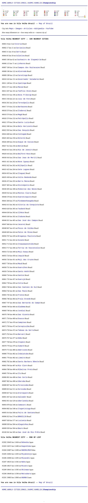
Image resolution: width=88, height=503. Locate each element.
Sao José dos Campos (28, 220)
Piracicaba (23, 385)
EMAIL (24, 3)
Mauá (20, 264)
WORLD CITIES (13, 3)
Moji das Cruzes (26, 260)
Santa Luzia (24, 122)
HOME (4, 3)
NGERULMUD (26, 450)
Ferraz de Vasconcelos (29, 248)
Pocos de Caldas (26, 228)
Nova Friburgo (25, 95)
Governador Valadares (28, 79)
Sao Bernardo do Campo (29, 303)
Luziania (22, 421)
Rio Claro (23, 366)
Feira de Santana (26, 413)
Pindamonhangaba (26, 201)
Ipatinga (22, 83)
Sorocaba (22, 389)
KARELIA (38, 3)
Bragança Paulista (27, 236)
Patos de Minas (25, 232)
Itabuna (21, 217)
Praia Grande (24, 299)
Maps (11, 29)
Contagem (22, 134)
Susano (21, 240)
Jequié (21, 256)
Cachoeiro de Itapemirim (29, 60)
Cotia (20, 283)
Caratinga (23, 75)
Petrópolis (23, 118)
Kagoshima (26, 446)
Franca (21, 295)
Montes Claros (25, 193)
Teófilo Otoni (25, 91)
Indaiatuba (23, 354)
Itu (19, 373)
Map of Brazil (46, 24)
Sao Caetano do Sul (27, 287)
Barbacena (23, 107)
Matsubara (26, 474)
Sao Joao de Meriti (27, 158)
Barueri (21, 334)
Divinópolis (24, 185)
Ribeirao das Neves (27, 189)
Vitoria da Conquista (28, 205)
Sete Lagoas (24, 169)
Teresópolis (24, 103)
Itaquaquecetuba (26, 244)
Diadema (21, 307)
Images (18, 29)
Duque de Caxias (26, 142)
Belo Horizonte (25, 126)
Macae (20, 87)
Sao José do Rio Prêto (29, 432)
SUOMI (30, 3)
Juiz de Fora (24, 99)
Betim (20, 146)
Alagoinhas (23, 424)
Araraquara (23, 393)
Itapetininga (24, 409)
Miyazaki (25, 458)
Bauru (20, 428)
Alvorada (22, 71)
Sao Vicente (24, 315)
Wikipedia (39, 29)
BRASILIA (22, 417)
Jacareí (21, 224)
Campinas (22, 322)
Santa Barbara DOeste (28, 362)
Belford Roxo (24, 154)
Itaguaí (21, 173)
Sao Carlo (23, 377)
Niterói (21, 138)
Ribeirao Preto (25, 369)
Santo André (24, 271)
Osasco (21, 319)
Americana (23, 350)
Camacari (22, 405)
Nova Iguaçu (24, 162)
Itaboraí (22, 111)
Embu (20, 338)
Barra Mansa (24, 181)
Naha (23, 462)
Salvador (22, 397)
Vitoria (18, 44)
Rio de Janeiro (25, 150)
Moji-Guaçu (23, 252)
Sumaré (21, 346)
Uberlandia (23, 401)
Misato (24, 466)
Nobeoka (25, 442)
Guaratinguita (25, 197)
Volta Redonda (25, 177)
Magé (20, 115)
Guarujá (21, 279)
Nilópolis (23, 166)
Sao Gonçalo (24, 130)
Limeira (21, 358)
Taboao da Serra (26, 330)
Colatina (20, 56)
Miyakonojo (26, 454)
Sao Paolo (23, 291)
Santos (21, 275)
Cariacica (21, 48)
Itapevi (21, 342)
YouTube (49, 29)
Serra (19, 52)
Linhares (21, 64)
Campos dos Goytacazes (29, 68)
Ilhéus (21, 213)
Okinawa (25, 470)
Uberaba (21, 381)
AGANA (24, 478)
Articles (28, 29)
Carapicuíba (24, 326)
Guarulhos (23, 267)
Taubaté (21, 209)
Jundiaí (21, 311)
